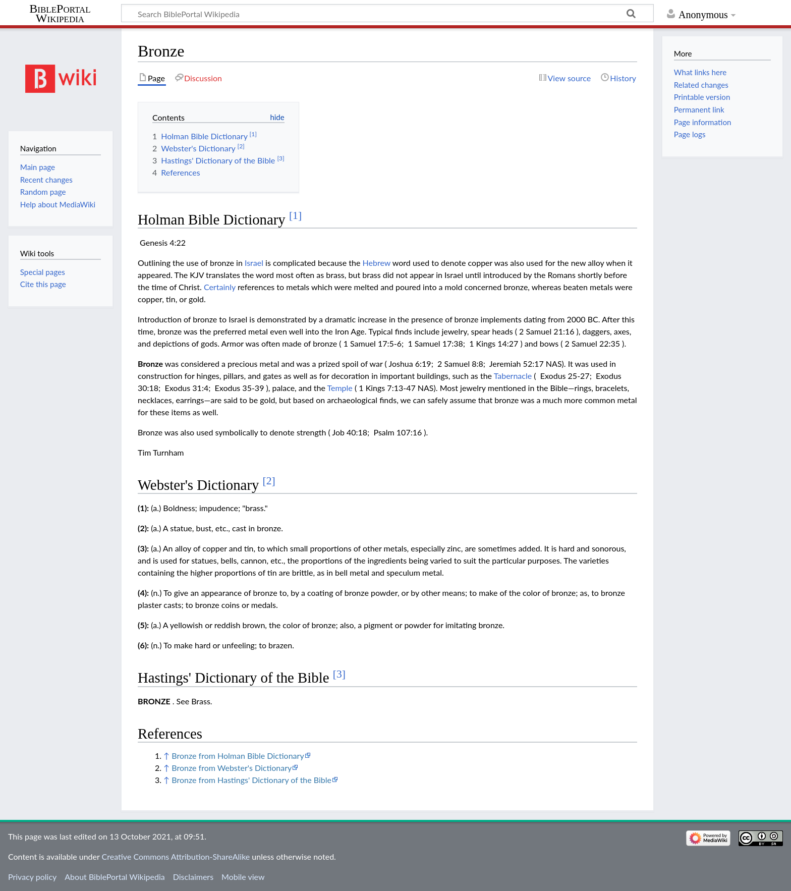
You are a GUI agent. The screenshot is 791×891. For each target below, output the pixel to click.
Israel (254, 262)
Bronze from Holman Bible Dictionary (238, 755)
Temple (340, 388)
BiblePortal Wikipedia (59, 13)
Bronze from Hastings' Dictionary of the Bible (251, 780)
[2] (269, 481)
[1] (295, 215)
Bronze (150, 363)
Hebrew (376, 262)
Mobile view (242, 876)
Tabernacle (513, 375)
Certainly (220, 287)
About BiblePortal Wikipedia (114, 876)
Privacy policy (32, 876)
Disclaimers (193, 876)
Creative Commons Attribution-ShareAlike (176, 856)
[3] (339, 674)
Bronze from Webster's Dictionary (232, 767)
